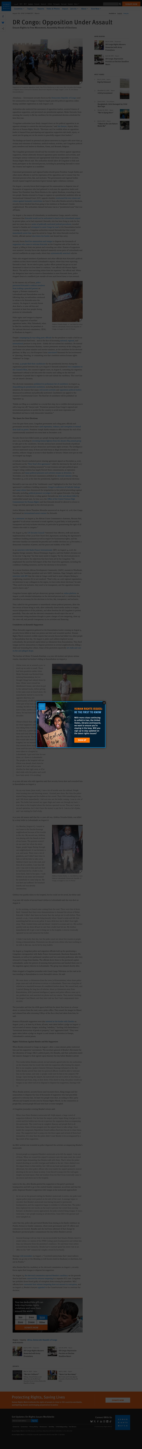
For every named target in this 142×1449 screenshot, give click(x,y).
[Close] (104, 702)
